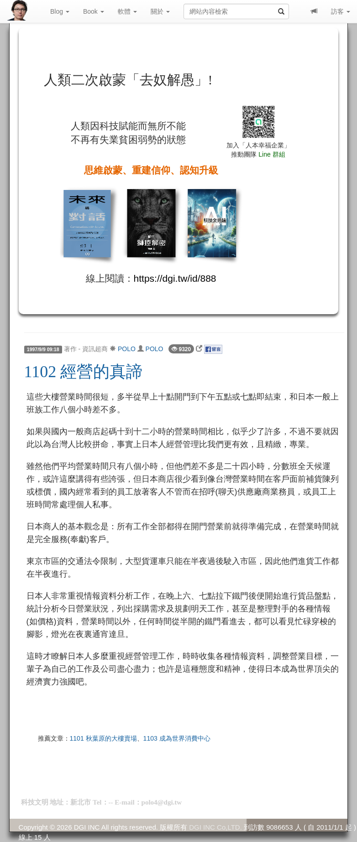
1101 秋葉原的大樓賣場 (103, 738)
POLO (127, 349)
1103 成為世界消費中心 (176, 738)
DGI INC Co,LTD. (215, 827)
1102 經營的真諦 (83, 372)
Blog (59, 11)
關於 (160, 11)
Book (93, 11)
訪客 (340, 11)
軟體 (127, 11)
